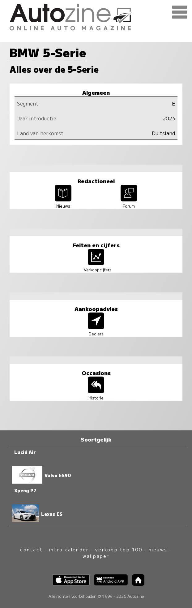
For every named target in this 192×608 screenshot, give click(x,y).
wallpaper (96, 556)
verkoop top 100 (118, 549)
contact (31, 549)
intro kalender (69, 549)
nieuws (158, 549)
